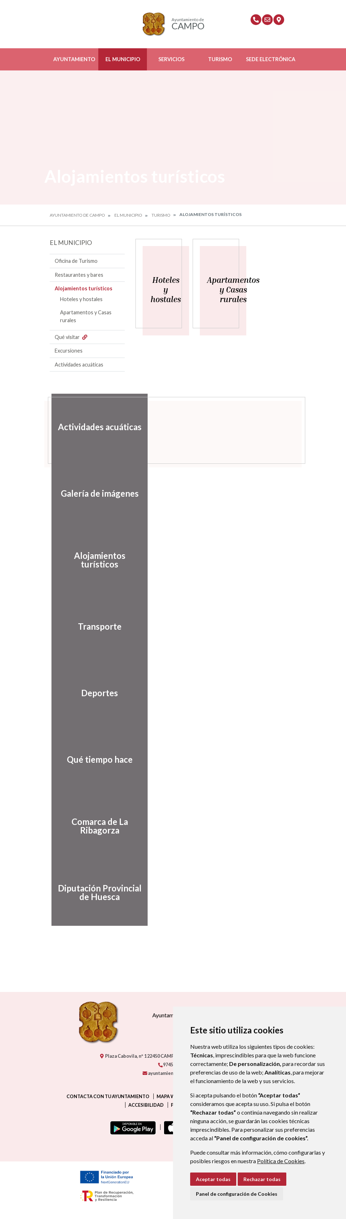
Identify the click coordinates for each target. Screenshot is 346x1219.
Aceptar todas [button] (213, 1179)
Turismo (220, 59)
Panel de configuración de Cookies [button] (236, 1194)
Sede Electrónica (270, 59)
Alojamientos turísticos (83, 288)
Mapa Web (169, 1096)
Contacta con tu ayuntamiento (107, 1096)
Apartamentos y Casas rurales (86, 316)
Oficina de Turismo (76, 261)
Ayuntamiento (74, 59)
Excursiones (69, 351)
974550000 (172, 1064)
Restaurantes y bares (79, 275)
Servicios (171, 59)
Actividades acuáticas (79, 365)
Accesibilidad (146, 1105)
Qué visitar (72, 337)
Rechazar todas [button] (262, 1179)
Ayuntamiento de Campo (77, 215)
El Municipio (122, 59)
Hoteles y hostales (81, 299)
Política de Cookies (281, 1160)
